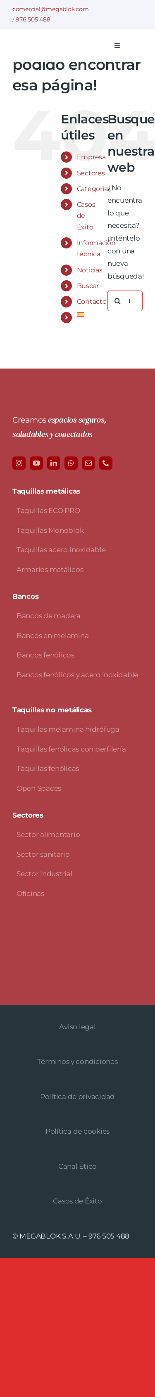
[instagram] (19, 463)
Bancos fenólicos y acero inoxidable (77, 675)
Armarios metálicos (50, 569)
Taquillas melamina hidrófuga (68, 729)
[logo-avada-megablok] (59, 44)
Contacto (92, 301)
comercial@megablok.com (50, 9)
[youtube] (36, 463)
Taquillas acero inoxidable (61, 550)
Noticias (90, 270)
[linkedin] (53, 463)
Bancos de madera (49, 616)
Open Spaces (39, 788)
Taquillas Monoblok (50, 530)
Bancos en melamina (52, 635)
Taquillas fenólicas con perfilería (71, 749)
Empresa (91, 157)
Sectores (91, 173)
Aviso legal (77, 1027)
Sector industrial (45, 874)
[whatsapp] (71, 463)
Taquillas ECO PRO (48, 510)
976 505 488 (33, 19)
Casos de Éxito (77, 1201)
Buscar (88, 286)
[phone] (105, 463)
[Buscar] (117, 301)
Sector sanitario (43, 854)
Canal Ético (77, 1166)
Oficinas (30, 893)
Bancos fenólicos (45, 655)
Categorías (94, 189)
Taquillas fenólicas (48, 768)
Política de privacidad (77, 1096)
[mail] (88, 463)
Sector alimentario (48, 834)
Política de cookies (77, 1131)
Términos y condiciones (77, 1061)
